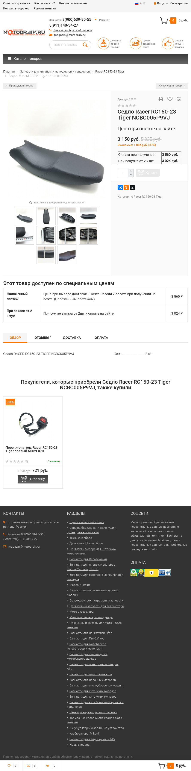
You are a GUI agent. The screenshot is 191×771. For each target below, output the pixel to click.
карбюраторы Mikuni (84, 733)
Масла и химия (80, 584)
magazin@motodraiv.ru (70, 34)
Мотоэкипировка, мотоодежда (91, 617)
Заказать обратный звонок (72, 30)
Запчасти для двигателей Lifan (91, 633)
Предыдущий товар (19, 85)
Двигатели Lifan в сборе (86, 543)
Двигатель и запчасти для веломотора (97, 606)
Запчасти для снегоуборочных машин (96, 685)
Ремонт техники (45, 8)
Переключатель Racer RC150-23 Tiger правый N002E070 (32, 449)
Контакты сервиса (16, 8)
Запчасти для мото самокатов (91, 674)
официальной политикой (147, 535)
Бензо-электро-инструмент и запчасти (96, 600)
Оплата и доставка (16, 3)
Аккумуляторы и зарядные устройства (97, 728)
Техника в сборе (81, 537)
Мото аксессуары (82, 611)
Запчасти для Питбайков (87, 638)
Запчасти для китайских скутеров (93, 696)
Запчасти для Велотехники (88, 559)
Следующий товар (172, 85)
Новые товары (80, 744)
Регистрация (179, 3)
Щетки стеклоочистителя (87, 522)
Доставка (72, 338)
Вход (159, 3)
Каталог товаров (25, 58)
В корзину (37, 479)
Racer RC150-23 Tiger (147, 196)
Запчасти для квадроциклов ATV (92, 739)
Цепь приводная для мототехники (93, 712)
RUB (140, 3)
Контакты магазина (73, 3)
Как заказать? (44, 3)
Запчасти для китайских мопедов (93, 691)
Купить (152, 172)
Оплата (101, 338)
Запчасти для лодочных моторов (93, 680)
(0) (17, 461)
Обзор (15, 338)
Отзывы (43, 337)
